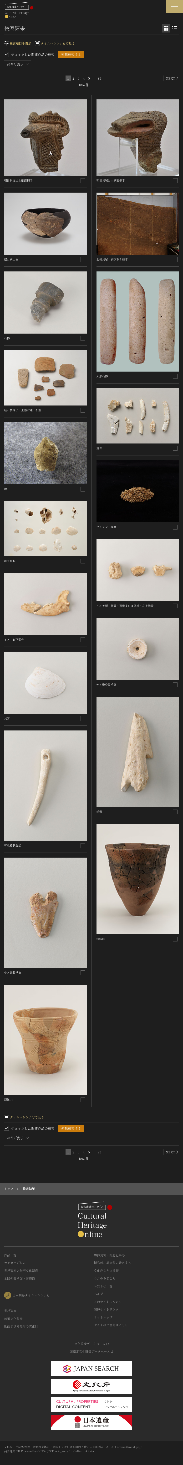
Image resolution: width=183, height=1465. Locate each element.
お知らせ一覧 (103, 1286)
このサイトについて (108, 1301)
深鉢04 (8, 1099)
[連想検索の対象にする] (83, 180)
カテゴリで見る (15, 1262)
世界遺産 (10, 1310)
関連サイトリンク (106, 1309)
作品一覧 (10, 1255)
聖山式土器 (11, 259)
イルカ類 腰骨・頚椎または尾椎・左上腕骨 (125, 606)
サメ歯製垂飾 (12, 972)
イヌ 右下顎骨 (14, 639)
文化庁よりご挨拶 (106, 1270)
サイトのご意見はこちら (111, 1325)
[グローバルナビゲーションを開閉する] (174, 6)
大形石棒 (102, 376)
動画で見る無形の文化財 (21, 1326)
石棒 (7, 338)
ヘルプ (98, 1294)
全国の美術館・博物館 (19, 1278)
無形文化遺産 (13, 1318)
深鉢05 (101, 939)
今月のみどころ (105, 1278)
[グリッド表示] (166, 28)
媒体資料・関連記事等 (109, 1255)
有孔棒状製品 (12, 845)
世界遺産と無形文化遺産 (21, 1270)
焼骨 (99, 448)
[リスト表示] (174, 28)
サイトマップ (103, 1317)
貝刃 (7, 718)
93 (99, 78)
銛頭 (99, 812)
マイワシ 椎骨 (107, 527)
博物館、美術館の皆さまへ (112, 1262)
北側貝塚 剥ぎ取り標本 (112, 259)
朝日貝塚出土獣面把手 (18, 180)
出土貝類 (9, 561)
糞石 (7, 489)
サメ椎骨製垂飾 (107, 684)
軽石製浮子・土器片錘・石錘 (22, 410)
